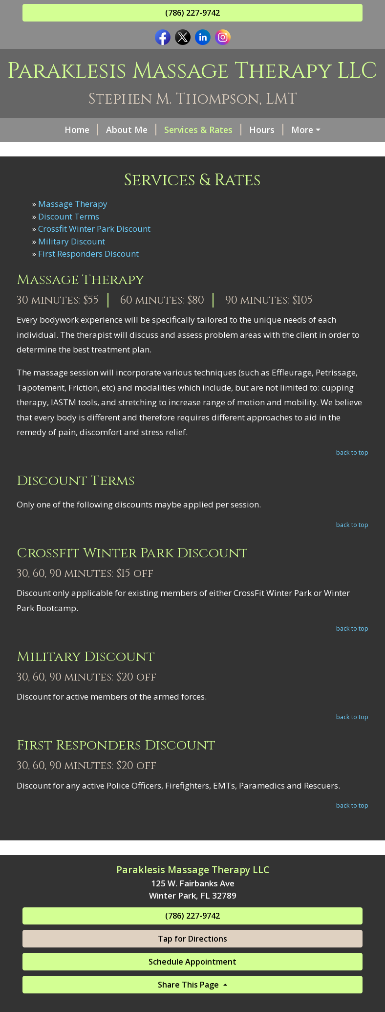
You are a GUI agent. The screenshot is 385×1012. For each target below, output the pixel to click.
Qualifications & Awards (84, 150)
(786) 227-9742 (192, 12)
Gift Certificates (294, 129)
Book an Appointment (140, 171)
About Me (97, 129)
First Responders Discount (88, 295)
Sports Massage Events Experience (223, 150)
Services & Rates (168, 129)
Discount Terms (68, 257)
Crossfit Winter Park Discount (94, 270)
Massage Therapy (72, 245)
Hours (232, 129)
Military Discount (71, 282)
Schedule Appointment (192, 1003)
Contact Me (58, 171)
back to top (352, 493)
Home (47, 129)
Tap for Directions (192, 980)
